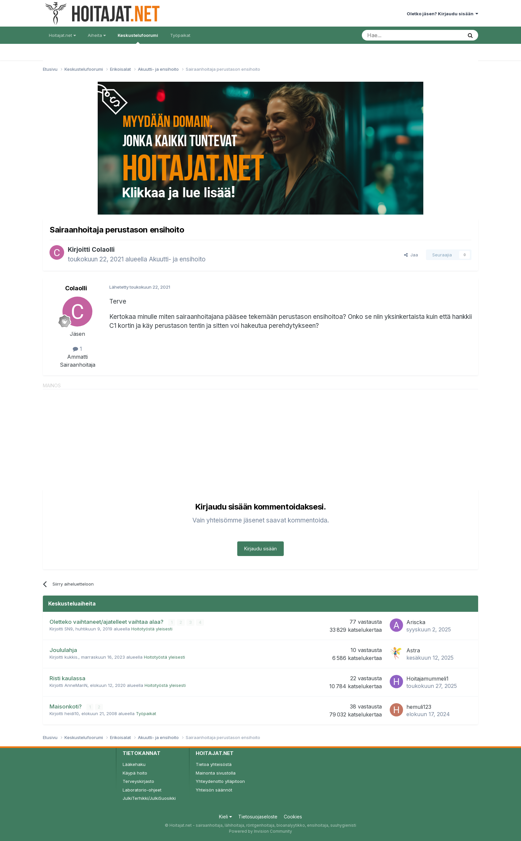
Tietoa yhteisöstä (214, 764)
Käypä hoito (135, 773)
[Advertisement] (260, 435)
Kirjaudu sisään (260, 548)
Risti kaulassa (67, 678)
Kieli (225, 816)
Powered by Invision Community (260, 831)
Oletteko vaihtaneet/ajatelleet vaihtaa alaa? (107, 621)
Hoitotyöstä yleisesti (151, 628)
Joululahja (63, 650)
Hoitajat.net (62, 35)
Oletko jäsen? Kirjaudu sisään (442, 13)
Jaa (411, 254)
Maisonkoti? (66, 706)
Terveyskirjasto (138, 781)
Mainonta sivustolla (216, 773)
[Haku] (395, 35)
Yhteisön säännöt (214, 790)
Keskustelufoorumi (138, 38)
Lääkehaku (134, 764)
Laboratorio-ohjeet (142, 790)
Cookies (293, 816)
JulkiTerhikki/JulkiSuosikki (149, 798)
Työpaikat (180, 35)
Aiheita (97, 35)
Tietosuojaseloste (257, 816)
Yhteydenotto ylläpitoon (220, 781)
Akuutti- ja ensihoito (177, 259)
